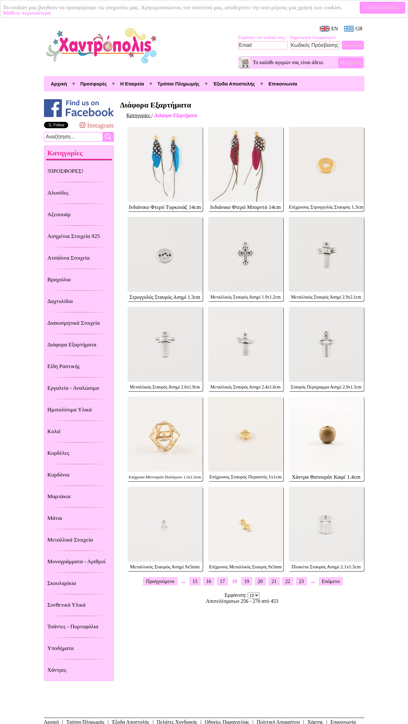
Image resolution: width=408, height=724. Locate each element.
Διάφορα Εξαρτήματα (72, 344)
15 (195, 581)
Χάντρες (57, 670)
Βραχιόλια (59, 279)
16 (208, 581)
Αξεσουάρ (59, 214)
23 (301, 581)
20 (260, 581)
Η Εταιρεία (132, 83)
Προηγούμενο (160, 581)
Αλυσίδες (58, 192)
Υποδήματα (60, 648)
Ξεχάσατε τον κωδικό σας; (262, 37)
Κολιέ (54, 431)
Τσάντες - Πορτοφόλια (72, 626)
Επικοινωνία (282, 83)
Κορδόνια (58, 474)
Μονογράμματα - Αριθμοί (76, 561)
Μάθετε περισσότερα (27, 13)
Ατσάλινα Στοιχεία (68, 258)
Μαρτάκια (59, 496)
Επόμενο (331, 581)
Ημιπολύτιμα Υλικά (69, 409)
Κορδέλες (58, 453)
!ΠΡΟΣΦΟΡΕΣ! (65, 171)
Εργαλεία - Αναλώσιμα (73, 388)
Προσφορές (93, 83)
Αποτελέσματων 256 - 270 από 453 (242, 601)
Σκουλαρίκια (61, 583)
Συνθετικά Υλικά (66, 605)
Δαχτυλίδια (60, 301)
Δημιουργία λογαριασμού (313, 37)
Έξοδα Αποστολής (234, 83)
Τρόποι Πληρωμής (178, 83)
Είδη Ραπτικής (63, 366)
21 (274, 581)
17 (222, 581)
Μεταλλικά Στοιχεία (70, 539)
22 (287, 581)
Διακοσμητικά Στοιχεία (73, 323)
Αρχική (59, 83)
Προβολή (350, 62)
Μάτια (54, 518)
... (184, 581)
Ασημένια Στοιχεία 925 (73, 236)
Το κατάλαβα (382, 7)
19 (246, 581)
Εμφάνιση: (236, 595)
